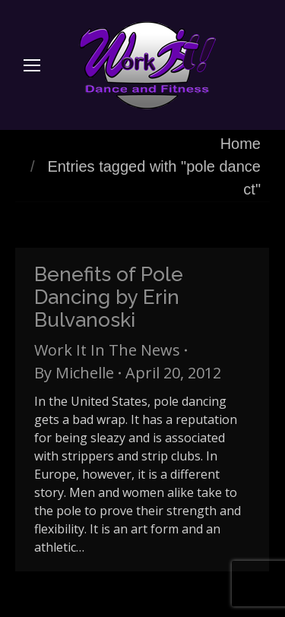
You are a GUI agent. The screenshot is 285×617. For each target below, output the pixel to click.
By (74, 372)
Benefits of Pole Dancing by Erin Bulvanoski (108, 297)
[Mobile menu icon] (32, 65)
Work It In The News (107, 350)
